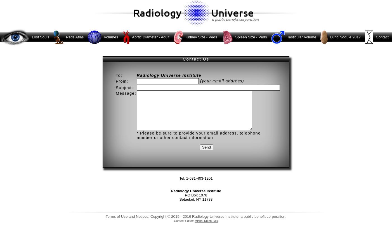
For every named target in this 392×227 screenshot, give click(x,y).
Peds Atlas (68, 37)
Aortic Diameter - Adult (145, 37)
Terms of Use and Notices (127, 216)
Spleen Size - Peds (243, 37)
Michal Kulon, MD (206, 221)
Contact (376, 37)
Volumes (102, 37)
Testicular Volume (293, 37)
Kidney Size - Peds (195, 37)
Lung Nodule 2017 (340, 37)
